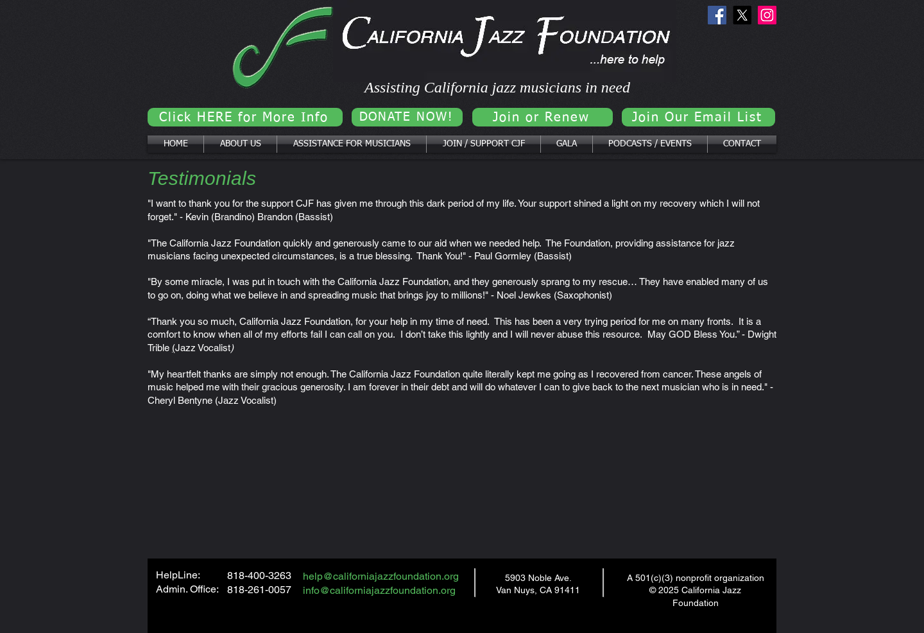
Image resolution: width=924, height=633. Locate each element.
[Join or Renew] (542, 117)
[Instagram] (767, 15)
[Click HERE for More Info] (245, 117)
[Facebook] (717, 15)
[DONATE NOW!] (407, 117)
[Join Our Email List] (698, 117)
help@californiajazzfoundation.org (381, 576)
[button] (240, 144)
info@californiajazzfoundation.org (379, 590)
